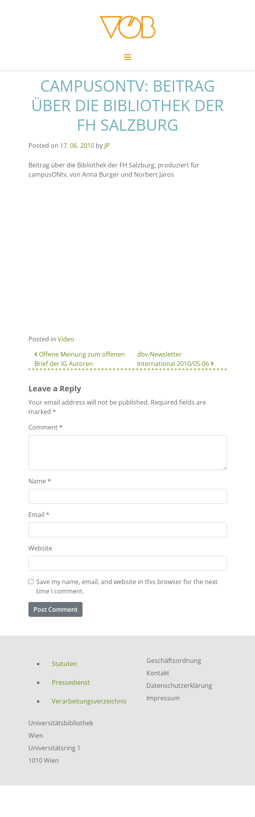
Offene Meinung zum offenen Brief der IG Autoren (79, 359)
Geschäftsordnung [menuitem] (173, 660)
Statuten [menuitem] (64, 663)
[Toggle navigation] (128, 59)
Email (38, 514)
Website (40, 548)
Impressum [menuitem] (163, 698)
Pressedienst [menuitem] (71, 682)
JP (107, 145)
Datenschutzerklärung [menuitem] (179, 685)
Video (66, 339)
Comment (45, 427)
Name (39, 481)
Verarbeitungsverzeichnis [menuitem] (89, 701)
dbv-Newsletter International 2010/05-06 (175, 359)
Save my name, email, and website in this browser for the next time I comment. (127, 586)
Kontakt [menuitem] (157, 673)
